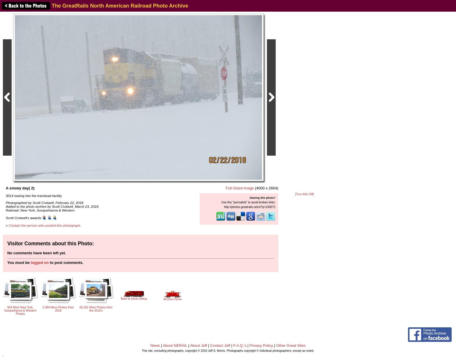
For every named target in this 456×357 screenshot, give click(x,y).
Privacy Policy (261, 345)
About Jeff (198, 345)
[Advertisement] (304, 102)
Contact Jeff (220, 345)
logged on (40, 262)
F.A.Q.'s (239, 345)
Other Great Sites (291, 345)
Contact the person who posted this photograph (44, 225)
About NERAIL (175, 345)
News (155, 345)
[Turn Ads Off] (304, 194)
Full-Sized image (240, 188)
